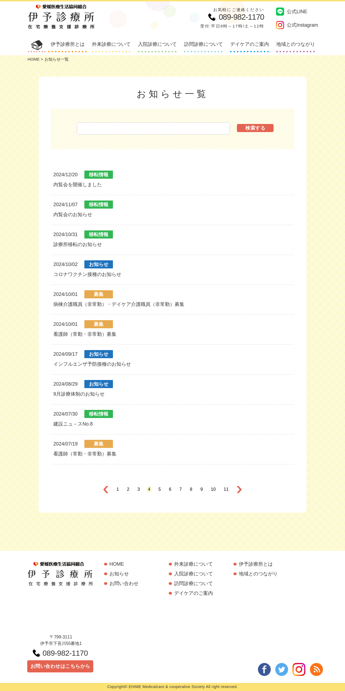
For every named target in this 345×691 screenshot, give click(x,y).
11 (226, 489)
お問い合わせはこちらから (60, 666)
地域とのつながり (295, 44)
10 (213, 489)
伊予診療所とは (68, 44)
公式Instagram (297, 25)
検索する (255, 128)
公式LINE (291, 12)
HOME (33, 59)
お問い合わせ (124, 583)
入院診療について (157, 44)
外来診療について (111, 44)
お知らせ (119, 573)
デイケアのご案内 (249, 44)
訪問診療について (203, 44)
